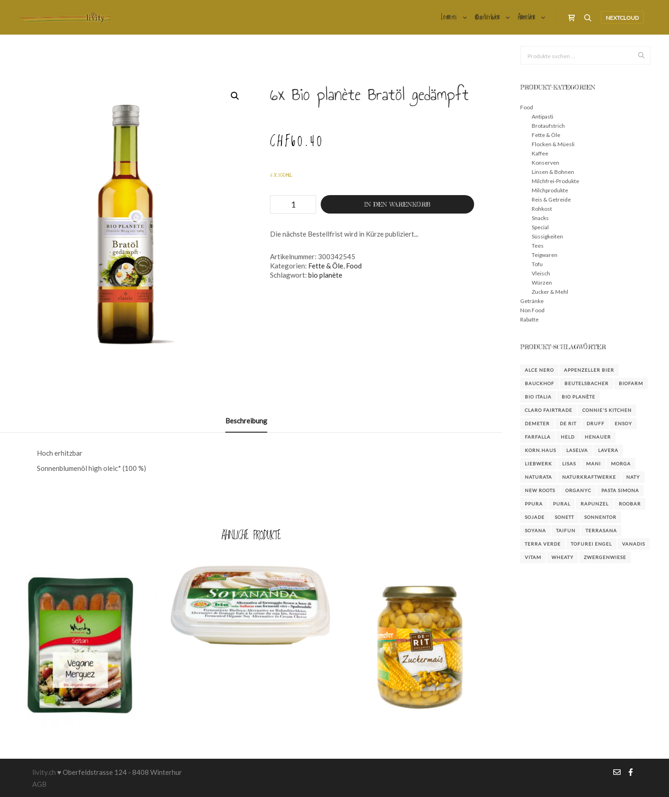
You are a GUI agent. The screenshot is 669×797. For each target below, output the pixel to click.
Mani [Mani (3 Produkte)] (593, 463)
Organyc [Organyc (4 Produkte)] (578, 490)
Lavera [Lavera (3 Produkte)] (608, 450)
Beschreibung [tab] (246, 420)
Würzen (542, 282)
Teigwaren (545, 254)
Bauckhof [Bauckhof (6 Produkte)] (539, 383)
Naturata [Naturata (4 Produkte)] (538, 477)
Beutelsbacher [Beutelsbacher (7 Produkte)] (586, 383)
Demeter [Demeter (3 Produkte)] (537, 423)
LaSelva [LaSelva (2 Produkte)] (577, 450)
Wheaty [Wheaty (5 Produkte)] (563, 557)
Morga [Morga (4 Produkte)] (621, 463)
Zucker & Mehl (550, 291)
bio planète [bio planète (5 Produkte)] (578, 396)
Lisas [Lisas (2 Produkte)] (569, 463)
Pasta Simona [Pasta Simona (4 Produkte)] (620, 490)
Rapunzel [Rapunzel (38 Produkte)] (595, 503)
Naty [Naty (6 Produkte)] (633, 477)
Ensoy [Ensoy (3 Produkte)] (623, 423)
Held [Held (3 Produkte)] (568, 437)
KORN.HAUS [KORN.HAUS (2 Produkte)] (540, 450)
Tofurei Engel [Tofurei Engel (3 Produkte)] (591, 544)
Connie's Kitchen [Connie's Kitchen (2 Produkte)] (607, 410)
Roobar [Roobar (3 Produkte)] (630, 503)
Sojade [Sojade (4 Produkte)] (535, 517)
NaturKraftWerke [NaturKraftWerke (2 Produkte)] (589, 477)
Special (540, 227)
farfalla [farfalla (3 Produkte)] (538, 437)
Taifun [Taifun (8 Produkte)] (565, 530)
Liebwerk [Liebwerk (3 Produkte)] (538, 463)
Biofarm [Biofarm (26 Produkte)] (631, 383)
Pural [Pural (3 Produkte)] (561, 503)
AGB (39, 784)
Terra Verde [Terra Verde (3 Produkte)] (543, 544)
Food (354, 266)
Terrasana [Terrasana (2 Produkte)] (601, 530)
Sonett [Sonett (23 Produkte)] (564, 517)
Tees (538, 245)
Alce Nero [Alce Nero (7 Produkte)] (539, 370)
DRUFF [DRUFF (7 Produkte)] (595, 423)
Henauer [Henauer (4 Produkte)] (598, 437)
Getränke (532, 300)
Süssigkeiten (547, 236)
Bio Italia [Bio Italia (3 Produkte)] (538, 396)
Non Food (532, 310)
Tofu (537, 264)
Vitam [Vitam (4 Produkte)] (533, 557)
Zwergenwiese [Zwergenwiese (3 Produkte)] (605, 557)
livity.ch (44, 772)
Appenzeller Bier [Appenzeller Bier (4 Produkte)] (589, 370)
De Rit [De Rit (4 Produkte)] (568, 423)
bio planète (325, 275)
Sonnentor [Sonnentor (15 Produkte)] (600, 517)
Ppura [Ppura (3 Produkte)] (534, 503)
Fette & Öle (325, 266)
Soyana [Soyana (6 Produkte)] (535, 530)
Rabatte (529, 319)
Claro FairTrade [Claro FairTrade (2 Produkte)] (548, 410)
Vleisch (541, 273)
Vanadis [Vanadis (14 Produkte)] (633, 544)
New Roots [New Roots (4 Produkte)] (540, 490)
